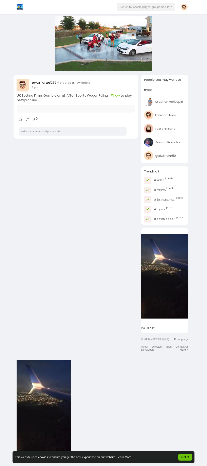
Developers (147, 349)
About (144, 346)
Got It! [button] (185, 457)
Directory (157, 346)
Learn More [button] (124, 457)
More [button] (184, 349)
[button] (146, 7)
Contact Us (181, 346)
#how (115, 95)
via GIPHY (148, 328)
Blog (169, 346)
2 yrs (35, 87)
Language (180, 339)
